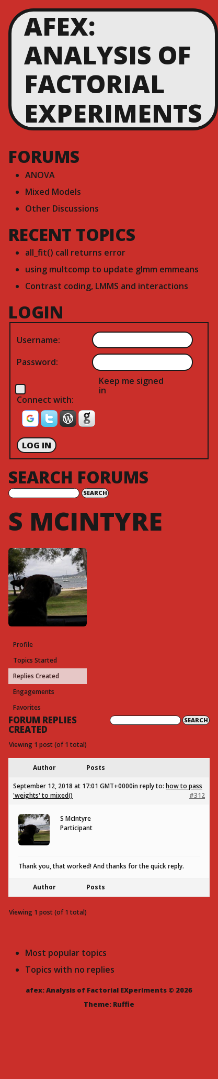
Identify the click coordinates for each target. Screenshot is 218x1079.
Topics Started (35, 660)
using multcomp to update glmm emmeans (112, 269)
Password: (37, 362)
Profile (23, 644)
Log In (36, 445)
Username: (38, 340)
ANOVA (40, 175)
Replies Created (36, 675)
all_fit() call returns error (75, 252)
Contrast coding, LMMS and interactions (106, 286)
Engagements (33, 691)
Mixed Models (53, 191)
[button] (31, 421)
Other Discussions (62, 208)
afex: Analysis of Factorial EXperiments (113, 69)
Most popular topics (66, 953)
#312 (197, 795)
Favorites (27, 707)
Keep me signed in (131, 385)
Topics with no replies (69, 969)
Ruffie (123, 1004)
